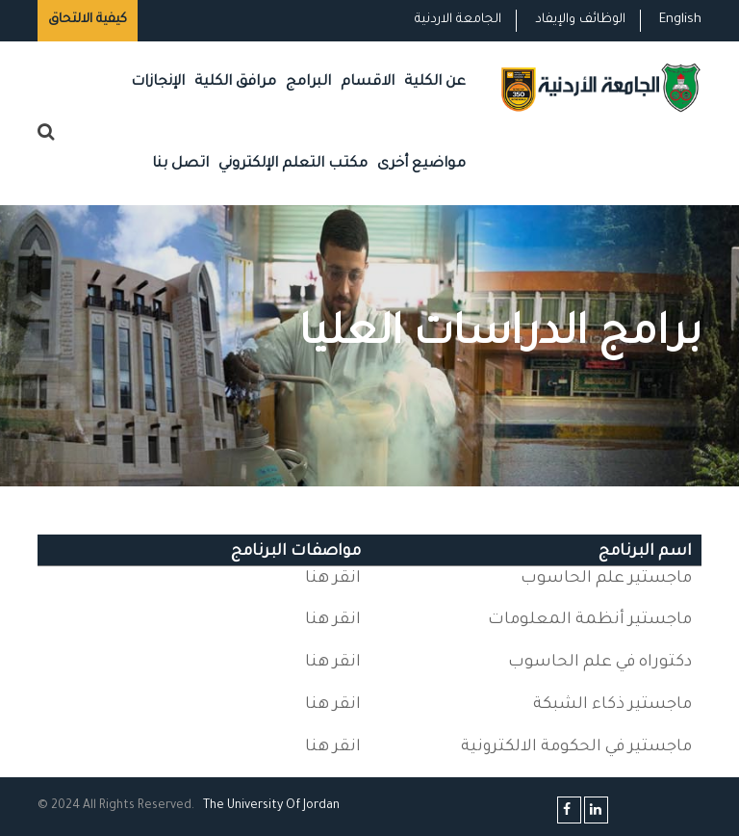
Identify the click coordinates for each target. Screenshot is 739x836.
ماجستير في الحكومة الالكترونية (576, 748)
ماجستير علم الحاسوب (606, 579)
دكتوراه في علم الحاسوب (600, 663)
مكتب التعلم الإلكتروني (293, 164)
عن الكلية (435, 82)
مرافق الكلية (235, 82)
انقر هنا (333, 579)
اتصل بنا (180, 164)
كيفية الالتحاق (87, 20)
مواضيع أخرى (421, 164)
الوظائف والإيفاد (580, 20)
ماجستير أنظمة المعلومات (590, 621)
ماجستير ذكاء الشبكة (612, 705)
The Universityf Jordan (271, 806)
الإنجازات (158, 82)
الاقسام (368, 82)
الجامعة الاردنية (458, 20)
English (680, 20)
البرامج (308, 82)
